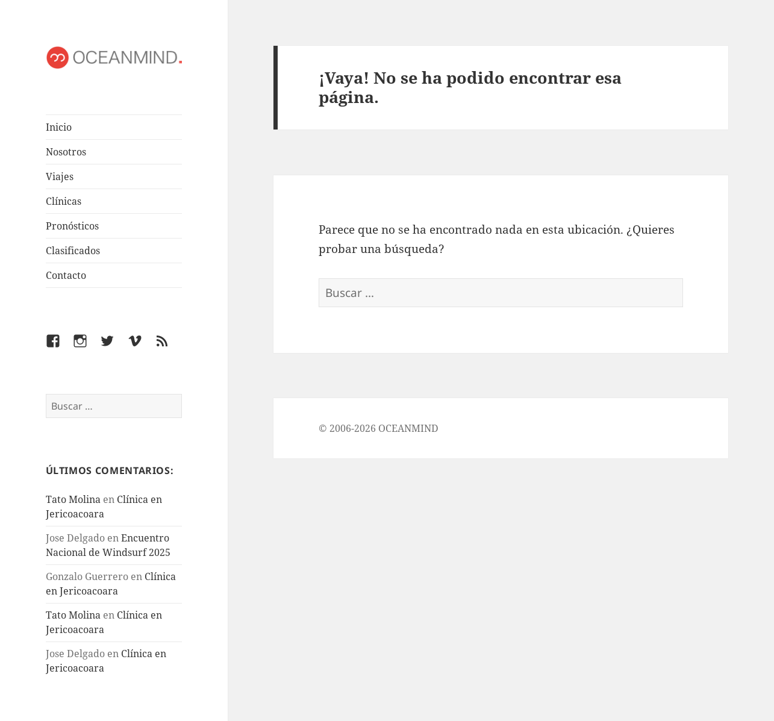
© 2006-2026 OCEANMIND (378, 428)
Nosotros (66, 151)
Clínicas (63, 201)
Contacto (66, 275)
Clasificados (73, 250)
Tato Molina (73, 499)
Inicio (59, 127)
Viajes (59, 176)
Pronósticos (72, 226)
